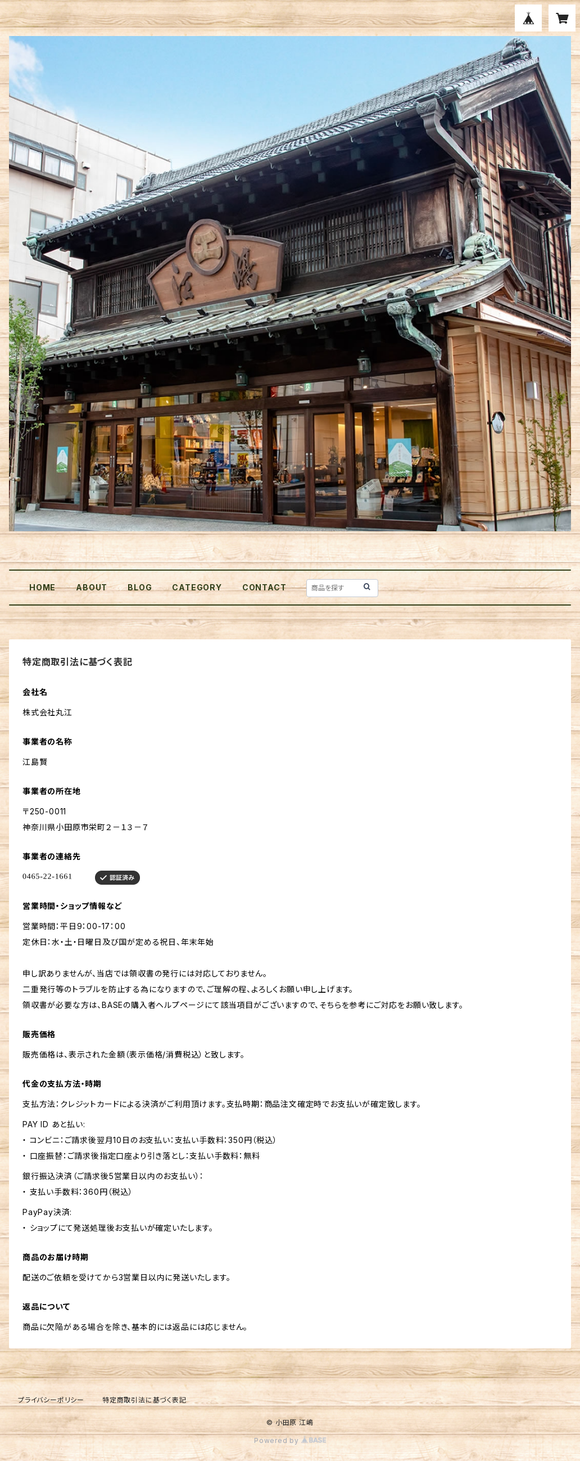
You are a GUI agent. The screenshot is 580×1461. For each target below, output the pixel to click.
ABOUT (91, 587)
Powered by (290, 1440)
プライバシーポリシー (51, 1400)
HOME (42, 587)
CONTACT (264, 587)
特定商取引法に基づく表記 (144, 1400)
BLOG (140, 587)
